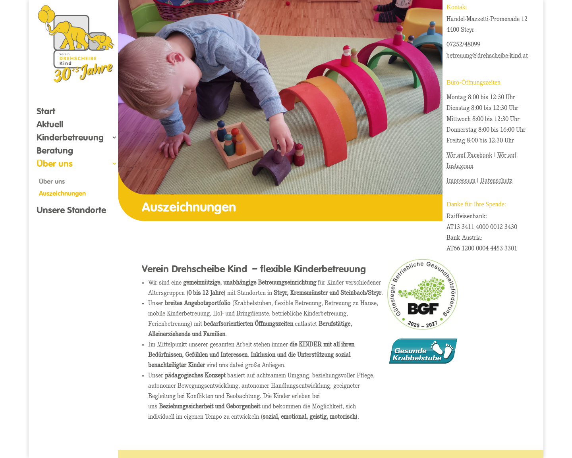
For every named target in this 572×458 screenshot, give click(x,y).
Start (46, 112)
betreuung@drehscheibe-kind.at (487, 56)
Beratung (55, 152)
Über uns (55, 165)
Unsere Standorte (71, 211)
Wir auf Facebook (469, 155)
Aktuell (50, 125)
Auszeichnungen (62, 193)
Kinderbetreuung (70, 138)
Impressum (460, 181)
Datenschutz (496, 181)
